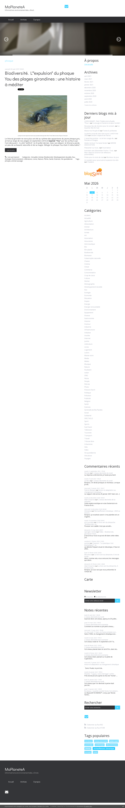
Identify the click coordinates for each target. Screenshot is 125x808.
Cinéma (87, 264)
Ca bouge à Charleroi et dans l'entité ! (106, 123)
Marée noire (88, 355)
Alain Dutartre (89, 500)
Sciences (57, 159)
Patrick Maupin (90, 490)
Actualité (34, 157)
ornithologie (100, 745)
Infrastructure (89, 330)
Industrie (87, 327)
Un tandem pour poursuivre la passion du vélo (101, 160)
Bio (85, 247)
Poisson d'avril (89, 390)
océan (86, 373)
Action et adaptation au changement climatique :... (100, 491)
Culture (87, 278)
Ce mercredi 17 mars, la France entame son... (100, 632)
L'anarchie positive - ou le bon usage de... (99, 138)
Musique (87, 364)
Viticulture (88, 456)
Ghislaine (87, 511)
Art (85, 235)
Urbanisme (88, 444)
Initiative (87, 333)
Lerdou (87, 481)
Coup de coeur (89, 275)
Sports (86, 424)
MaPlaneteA (15, 6)
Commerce (88, 270)
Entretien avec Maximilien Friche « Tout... (99, 151)
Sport (86, 421)
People (86, 381)
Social (86, 413)
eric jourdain (89, 522)
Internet (87, 338)
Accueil (11, 19)
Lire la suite (11, 150)
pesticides (88, 745)
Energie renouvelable (92, 307)
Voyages (87, 458)
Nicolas (87, 473)
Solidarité (87, 416)
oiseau (87, 748)
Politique (87, 393)
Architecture (88, 230)
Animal (40, 157)
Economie (88, 295)
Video (86, 450)
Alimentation (89, 224)
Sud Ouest (88, 427)
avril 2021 (87, 76)
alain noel (114, 741)
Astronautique (89, 244)
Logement (88, 350)
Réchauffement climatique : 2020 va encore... (102, 512)
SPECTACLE (88, 418)
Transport (88, 436)
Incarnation (106, 148)
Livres (35, 159)
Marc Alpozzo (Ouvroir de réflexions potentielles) (97, 153)
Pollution (87, 396)
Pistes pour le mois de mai (94, 157)
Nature (40, 159)
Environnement (17, 159)
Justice (86, 341)
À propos (36, 19)
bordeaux (88, 741)
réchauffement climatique (103, 748)
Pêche (46, 159)
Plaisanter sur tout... (91, 148)
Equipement (88, 313)
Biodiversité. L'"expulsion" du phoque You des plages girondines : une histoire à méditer (42, 78)
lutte (95, 752)
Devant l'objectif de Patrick (101, 135)
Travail (86, 438)
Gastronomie (89, 318)
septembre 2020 (90, 96)
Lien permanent (12, 157)
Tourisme (88, 433)
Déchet (87, 281)
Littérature (28, 159)
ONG (86, 375)
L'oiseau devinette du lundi (103, 473)
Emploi (86, 301)
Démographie (89, 284)
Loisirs (86, 353)
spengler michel (90, 532)
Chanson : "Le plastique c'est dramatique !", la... (98, 544)
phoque (8, 161)
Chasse (87, 261)
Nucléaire (87, 370)
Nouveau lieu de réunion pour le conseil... (99, 126)
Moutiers (87, 555)
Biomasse (88, 255)
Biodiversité (48, 157)
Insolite (87, 335)
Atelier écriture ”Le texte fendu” (95, 143)
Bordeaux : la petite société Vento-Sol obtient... (101, 691)
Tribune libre (89, 441)
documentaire (112, 745)
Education (88, 298)
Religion (87, 401)
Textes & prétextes (110, 131)
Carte (88, 579)
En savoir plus (88, 806)
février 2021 (88, 82)
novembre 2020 (90, 90)
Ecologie (8, 159)
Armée (86, 233)
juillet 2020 (88, 102)
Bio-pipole (88, 250)
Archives (23, 19)
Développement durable (62, 157)
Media (86, 358)
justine (86, 543)
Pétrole (87, 384)
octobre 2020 (89, 93)
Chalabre (90, 162)
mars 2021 (88, 79)
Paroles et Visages (91, 140)
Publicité (87, 398)
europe (88, 752)
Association (88, 238)
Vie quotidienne (66, 159)
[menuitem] (11, 20)
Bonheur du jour (113, 157)
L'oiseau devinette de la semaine (99, 501)
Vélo (86, 447)
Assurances (88, 241)
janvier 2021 (88, 85)
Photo (86, 387)
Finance (87, 315)
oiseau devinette (101, 741)
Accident (87, 215)
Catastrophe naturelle (92, 258)
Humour (87, 324)
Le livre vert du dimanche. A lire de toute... (101, 556)
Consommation (90, 273)
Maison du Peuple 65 (92, 131)
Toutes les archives (90, 105)
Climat (86, 267)
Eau (73, 157)
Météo (86, 361)
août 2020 (88, 99)
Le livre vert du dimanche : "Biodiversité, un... (100, 523)
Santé (51, 159)
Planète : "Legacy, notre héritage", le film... (99, 674)
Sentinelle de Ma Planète (93, 410)
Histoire (87, 321)
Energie (87, 304)
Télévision (88, 430)
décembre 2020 (90, 88)
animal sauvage (17, 161)
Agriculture (88, 221)
